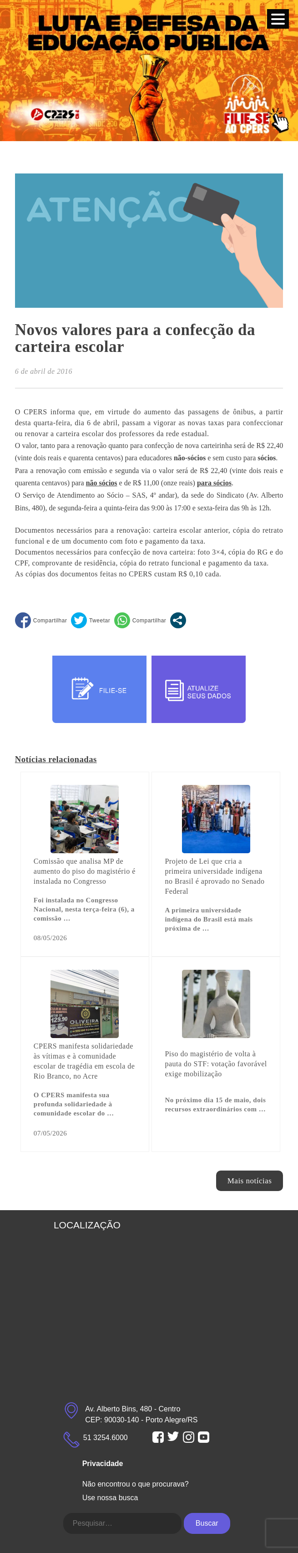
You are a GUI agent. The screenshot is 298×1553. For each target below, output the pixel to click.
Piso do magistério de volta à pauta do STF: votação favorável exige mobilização (216, 1064)
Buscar (207, 1523)
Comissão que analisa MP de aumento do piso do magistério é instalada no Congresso (85, 871)
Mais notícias (249, 1180)
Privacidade (102, 1463)
